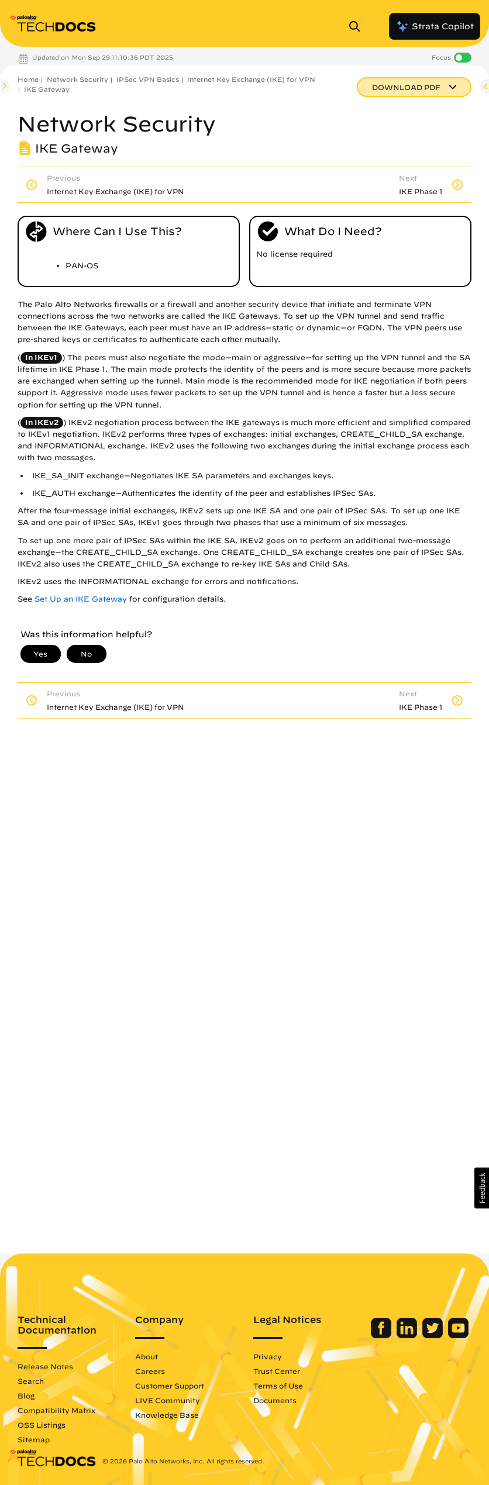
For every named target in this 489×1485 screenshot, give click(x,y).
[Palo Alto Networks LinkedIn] (408, 1335)
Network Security (77, 79)
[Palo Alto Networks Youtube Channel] (458, 1335)
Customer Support (169, 1386)
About (146, 1356)
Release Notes (45, 1366)
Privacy (267, 1356)
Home (28, 79)
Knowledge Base (167, 1415)
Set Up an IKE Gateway (81, 599)
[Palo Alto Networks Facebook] (382, 1335)
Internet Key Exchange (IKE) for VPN (251, 79)
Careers (150, 1371)
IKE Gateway (47, 89)
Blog (26, 1395)
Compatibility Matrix (56, 1410)
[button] (481, 1188)
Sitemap (34, 1439)
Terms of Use (278, 1386)
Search (31, 1381)
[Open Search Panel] (358, 26)
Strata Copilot (434, 26)
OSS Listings (42, 1425)
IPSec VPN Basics (147, 79)
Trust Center (276, 1371)
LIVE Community (167, 1400)
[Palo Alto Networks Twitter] (433, 1335)
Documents (275, 1400)
